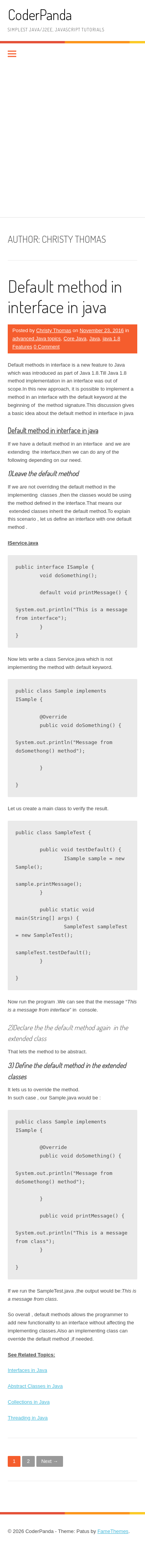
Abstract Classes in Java (35, 1386)
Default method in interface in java (65, 296)
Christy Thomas (53, 330)
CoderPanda (40, 14)
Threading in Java (28, 1418)
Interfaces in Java (27, 1370)
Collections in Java (28, 1402)
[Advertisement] (72, 140)
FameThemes (112, 1531)
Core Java (74, 338)
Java (94, 338)
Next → (49, 1461)
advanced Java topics (36, 338)
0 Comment (47, 347)
